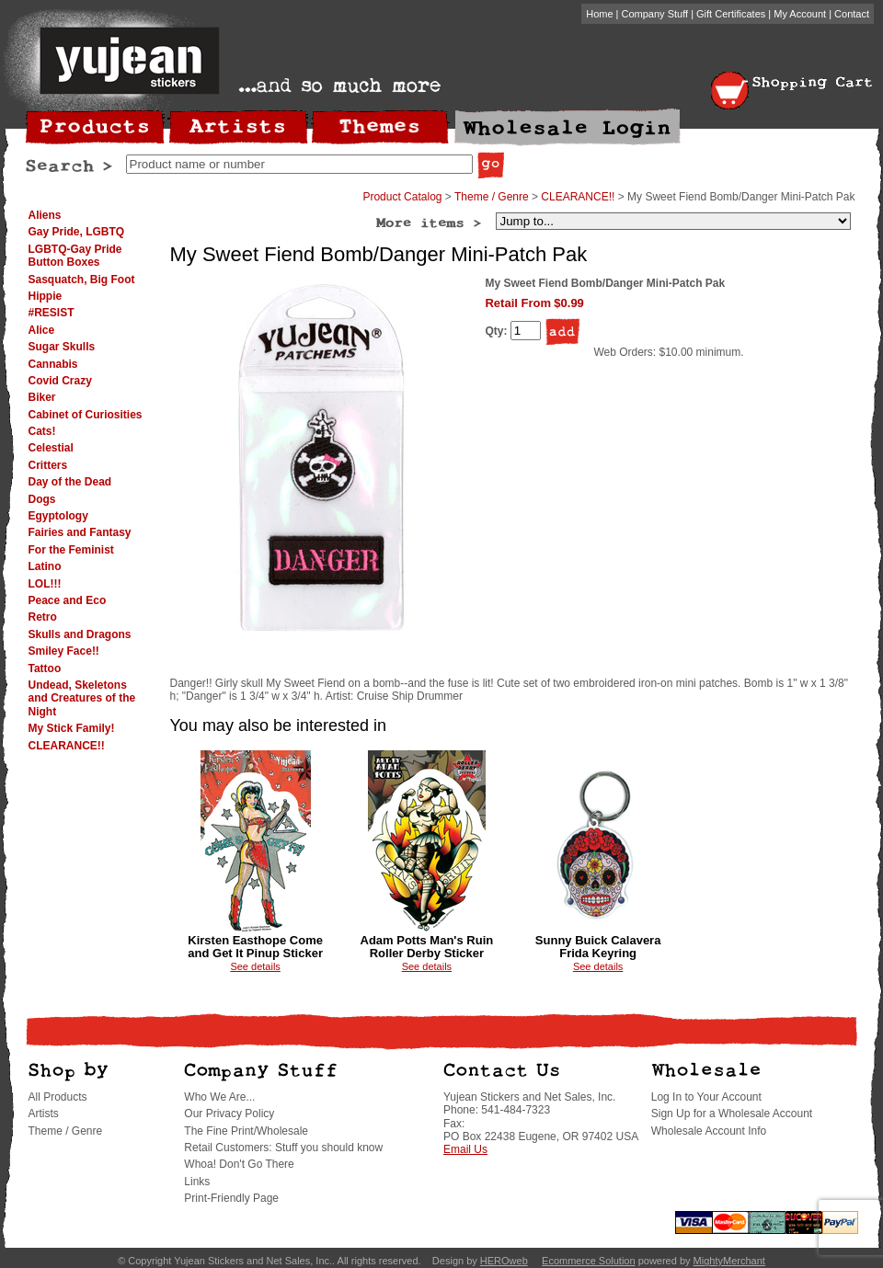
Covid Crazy (60, 380)
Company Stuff (655, 13)
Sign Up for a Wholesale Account (731, 1113)
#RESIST (52, 312)
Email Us (465, 1149)
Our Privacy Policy (229, 1113)
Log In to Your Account (706, 1097)
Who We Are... (219, 1097)
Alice (42, 330)
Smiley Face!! (64, 651)
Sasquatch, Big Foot (82, 279)
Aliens (45, 215)
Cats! (42, 431)
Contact (851, 13)
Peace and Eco (68, 600)
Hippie (46, 296)
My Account (800, 13)
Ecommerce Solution (589, 1260)
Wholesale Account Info (708, 1131)
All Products (58, 1097)
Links (197, 1181)
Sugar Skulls (62, 346)
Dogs (42, 499)
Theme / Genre (491, 196)
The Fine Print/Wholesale (246, 1131)
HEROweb (504, 1260)
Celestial (51, 447)
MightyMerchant (729, 1260)
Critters (48, 465)
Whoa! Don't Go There (238, 1164)
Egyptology (58, 515)
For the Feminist (71, 549)
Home (599, 13)
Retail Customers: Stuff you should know (283, 1147)
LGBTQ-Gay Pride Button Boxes (75, 255)
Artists (44, 1113)
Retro (43, 617)
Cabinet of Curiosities (86, 414)
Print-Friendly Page (231, 1198)
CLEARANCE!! (67, 745)
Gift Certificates (730, 13)
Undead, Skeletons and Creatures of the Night (82, 698)
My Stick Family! (72, 728)
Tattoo (45, 668)
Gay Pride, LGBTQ (77, 231)
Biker (42, 397)
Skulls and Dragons (80, 634)
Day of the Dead (70, 481)
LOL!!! (45, 583)
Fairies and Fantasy (80, 532)
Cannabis (53, 364)
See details (255, 966)
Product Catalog (402, 196)
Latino (45, 566)
